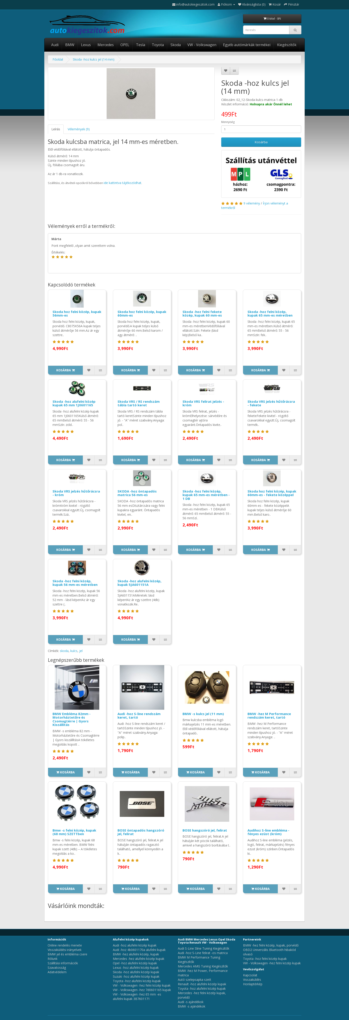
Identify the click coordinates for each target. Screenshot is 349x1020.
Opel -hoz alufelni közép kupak (135, 963)
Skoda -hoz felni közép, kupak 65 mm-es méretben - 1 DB (206, 495)
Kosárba (261, 142)
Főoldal (58, 59)
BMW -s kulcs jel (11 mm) (203, 713)
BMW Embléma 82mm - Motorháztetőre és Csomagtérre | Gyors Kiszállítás (72, 719)
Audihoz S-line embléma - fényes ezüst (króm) (268, 832)
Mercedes (105, 44)
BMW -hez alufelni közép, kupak (136, 954)
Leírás (55, 129)
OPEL (124, 44)
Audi (55, 44)
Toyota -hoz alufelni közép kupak (137, 981)
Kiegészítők (286, 44)
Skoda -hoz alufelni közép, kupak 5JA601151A (139, 583)
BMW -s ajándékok (191, 1006)
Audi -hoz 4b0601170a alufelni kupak (139, 950)
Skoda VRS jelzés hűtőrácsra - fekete (271, 403)
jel (81, 651)
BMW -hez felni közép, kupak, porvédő (270, 945)
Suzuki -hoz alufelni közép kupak (136, 976)
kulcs (73, 651)
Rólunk (52, 959)
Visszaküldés (252, 979)
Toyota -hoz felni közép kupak (265, 959)
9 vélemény (251, 203)
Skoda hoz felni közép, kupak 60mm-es (142, 313)
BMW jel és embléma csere (67, 954)
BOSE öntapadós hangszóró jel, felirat (141, 832)
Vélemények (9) (79, 129)
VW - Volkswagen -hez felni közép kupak (141, 985)
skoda (64, 651)
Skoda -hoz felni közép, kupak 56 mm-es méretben (75, 583)
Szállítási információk (63, 963)
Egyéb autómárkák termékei (246, 44)
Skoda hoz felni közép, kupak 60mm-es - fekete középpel (272, 493)
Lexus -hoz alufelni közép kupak (136, 967)
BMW (69, 44)
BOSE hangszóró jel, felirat (205, 830)
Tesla (140, 44)
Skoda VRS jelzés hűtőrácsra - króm (76, 493)
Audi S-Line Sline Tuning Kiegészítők (203, 948)
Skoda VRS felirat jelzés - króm (203, 403)
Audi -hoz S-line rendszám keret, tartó (139, 715)
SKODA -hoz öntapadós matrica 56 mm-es (137, 493)
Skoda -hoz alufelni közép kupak (136, 972)
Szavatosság (57, 967)
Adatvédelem (57, 972)
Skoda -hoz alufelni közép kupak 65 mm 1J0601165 (74, 403)
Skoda (175, 44)
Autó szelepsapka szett (194, 979)
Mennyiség (228, 122)
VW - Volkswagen (201, 44)
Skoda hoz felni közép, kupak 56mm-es (77, 313)
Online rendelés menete (65, 945)
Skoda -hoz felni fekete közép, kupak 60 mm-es (202, 313)
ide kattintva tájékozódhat (122, 183)
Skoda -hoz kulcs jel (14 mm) (93, 59)
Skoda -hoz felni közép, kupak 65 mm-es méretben (270, 313)
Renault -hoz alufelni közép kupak (202, 984)
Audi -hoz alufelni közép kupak (134, 945)
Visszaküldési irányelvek (64, 950)
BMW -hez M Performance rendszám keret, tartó (269, 715)
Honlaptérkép (252, 984)
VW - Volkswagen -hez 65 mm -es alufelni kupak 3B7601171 (137, 996)
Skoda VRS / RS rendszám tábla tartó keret (139, 403)
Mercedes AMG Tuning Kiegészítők (203, 966)
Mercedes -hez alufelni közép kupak (138, 959)
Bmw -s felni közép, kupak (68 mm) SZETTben (74, 832)
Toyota (158, 44)
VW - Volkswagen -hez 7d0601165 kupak (142, 990)
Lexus (86, 44)
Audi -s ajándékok (190, 1002)
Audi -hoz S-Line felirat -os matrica (203, 953)
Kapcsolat (250, 975)
